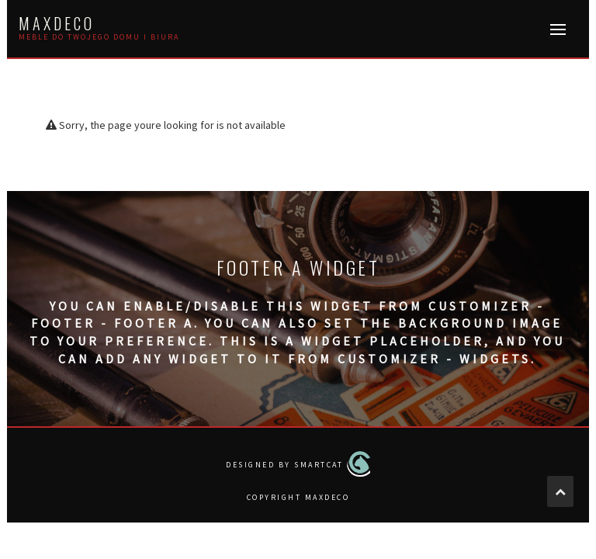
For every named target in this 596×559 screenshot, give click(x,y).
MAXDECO (57, 23)
